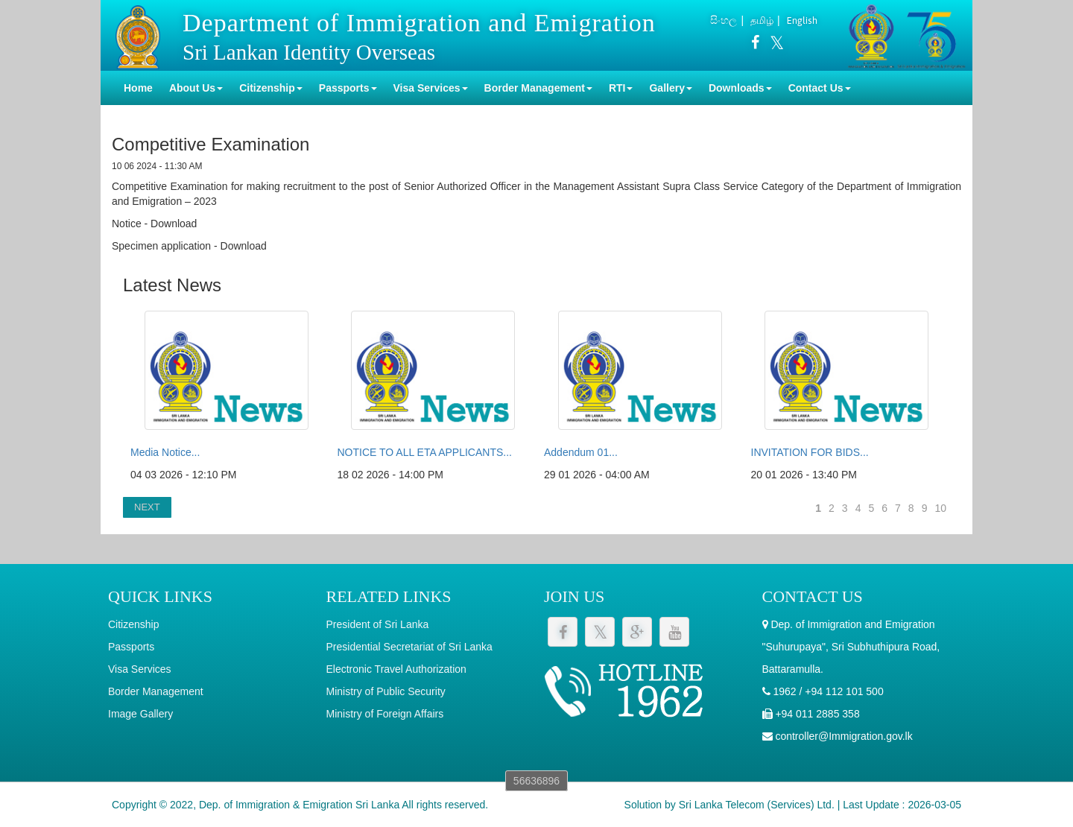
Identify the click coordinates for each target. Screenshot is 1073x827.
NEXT (147, 507)
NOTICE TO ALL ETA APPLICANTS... (425, 452)
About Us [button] (196, 88)
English (802, 20)
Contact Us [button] (819, 88)
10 (940, 508)
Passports (131, 647)
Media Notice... (165, 452)
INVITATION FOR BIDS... (810, 452)
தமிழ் (761, 20)
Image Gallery (140, 714)
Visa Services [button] (430, 88)
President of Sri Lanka (377, 624)
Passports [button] (348, 88)
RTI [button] (621, 88)
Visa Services (139, 669)
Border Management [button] (538, 88)
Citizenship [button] (271, 88)
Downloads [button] (740, 88)
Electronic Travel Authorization (396, 669)
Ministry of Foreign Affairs (385, 714)
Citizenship (133, 624)
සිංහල (723, 20)
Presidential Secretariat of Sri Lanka (409, 647)
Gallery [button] (670, 88)
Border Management (155, 691)
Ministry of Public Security (386, 691)
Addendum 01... (581, 452)
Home (138, 88)
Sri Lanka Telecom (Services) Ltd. (757, 805)
